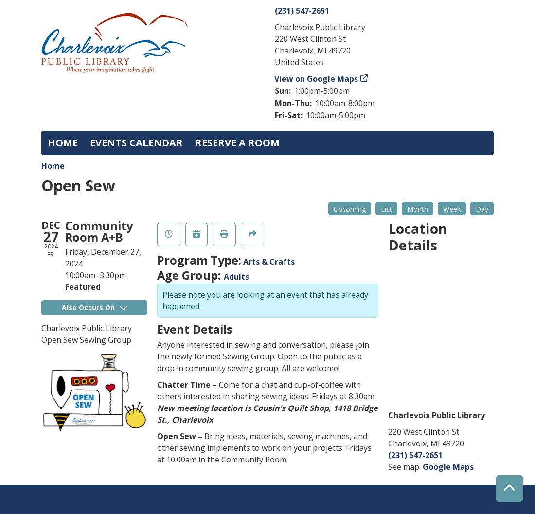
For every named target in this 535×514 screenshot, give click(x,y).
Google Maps (448, 466)
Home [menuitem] (63, 142)
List (386, 208)
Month (417, 208)
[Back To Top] (509, 488)
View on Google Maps (316, 78)
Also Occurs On (94, 307)
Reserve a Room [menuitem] (237, 142)
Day (482, 208)
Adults (236, 276)
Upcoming (350, 208)
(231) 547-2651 (302, 10)
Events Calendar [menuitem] (136, 142)
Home (53, 165)
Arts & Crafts (269, 261)
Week (452, 208)
